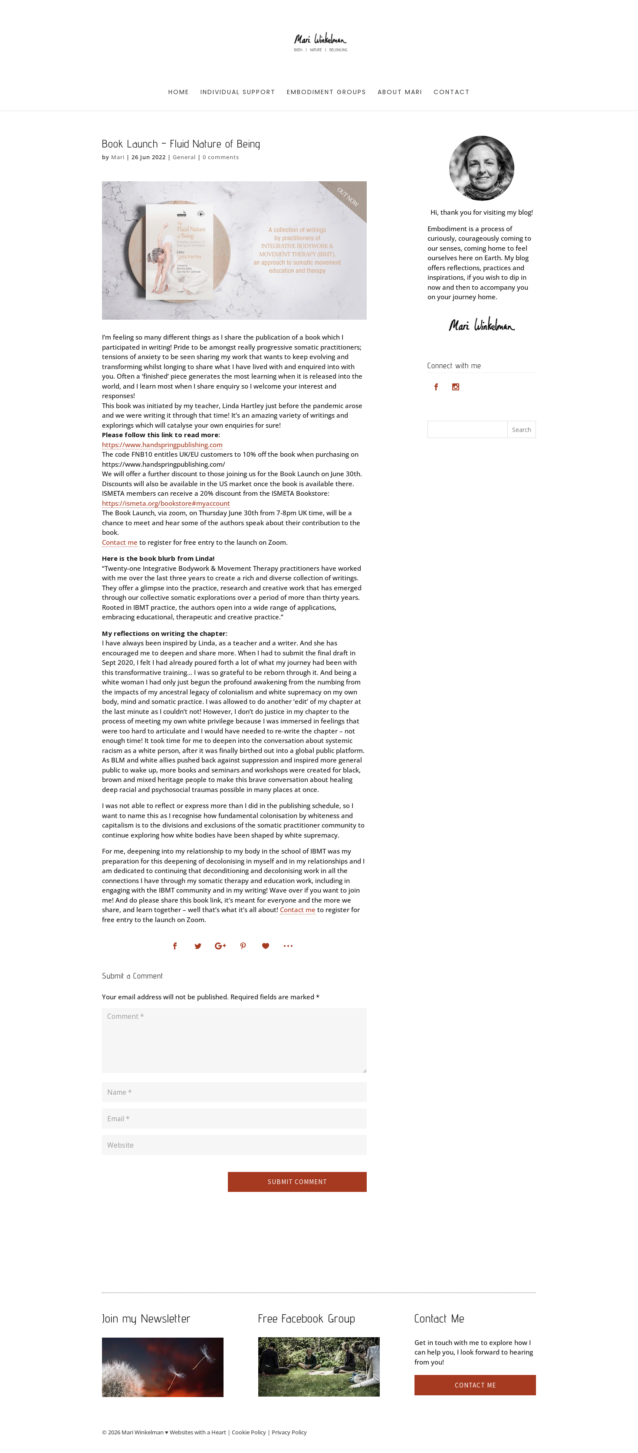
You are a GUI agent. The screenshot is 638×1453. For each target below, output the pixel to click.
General (184, 157)
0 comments (221, 157)
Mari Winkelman (143, 1432)
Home (178, 92)
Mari (118, 157)
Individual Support (238, 92)
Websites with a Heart (198, 1432)
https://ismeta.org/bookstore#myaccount (166, 503)
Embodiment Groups (326, 92)
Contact (452, 92)
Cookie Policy (249, 1432)
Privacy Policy (289, 1432)
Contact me (120, 542)
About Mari (400, 92)
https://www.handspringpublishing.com (162, 444)
